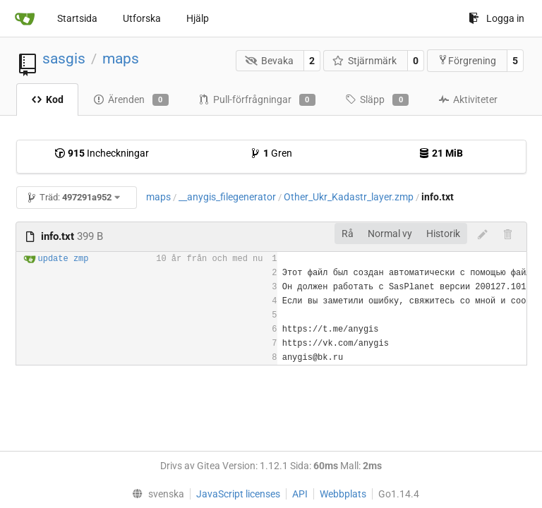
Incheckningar (101, 153)
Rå (348, 233)
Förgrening (467, 60)
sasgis (63, 58)
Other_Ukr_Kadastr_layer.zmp (349, 196)
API (300, 494)
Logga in (496, 18)
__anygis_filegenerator (227, 196)
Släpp (377, 100)
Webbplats (343, 494)
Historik (443, 233)
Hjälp (197, 18)
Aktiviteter (468, 99)
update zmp (63, 259)
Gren (271, 153)
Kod (47, 99)
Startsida (77, 18)
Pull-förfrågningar (256, 100)
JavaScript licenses (238, 494)
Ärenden (131, 100)
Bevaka (269, 60)
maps (120, 58)
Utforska (142, 18)
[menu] (155, 494)
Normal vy (390, 233)
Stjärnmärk (364, 60)
